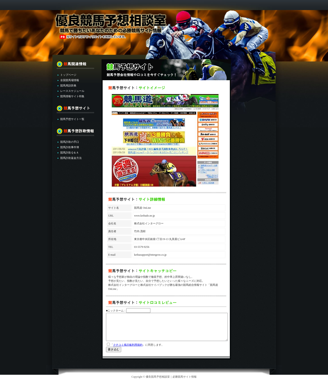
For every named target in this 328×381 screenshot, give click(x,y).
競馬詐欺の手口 (69, 141)
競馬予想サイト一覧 (72, 119)
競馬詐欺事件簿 (69, 147)
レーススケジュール (72, 91)
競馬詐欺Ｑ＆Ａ (69, 152)
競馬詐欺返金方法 (71, 158)
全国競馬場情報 (69, 80)
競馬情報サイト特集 (72, 96)
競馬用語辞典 (68, 85)
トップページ (68, 74)
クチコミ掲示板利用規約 (128, 344)
